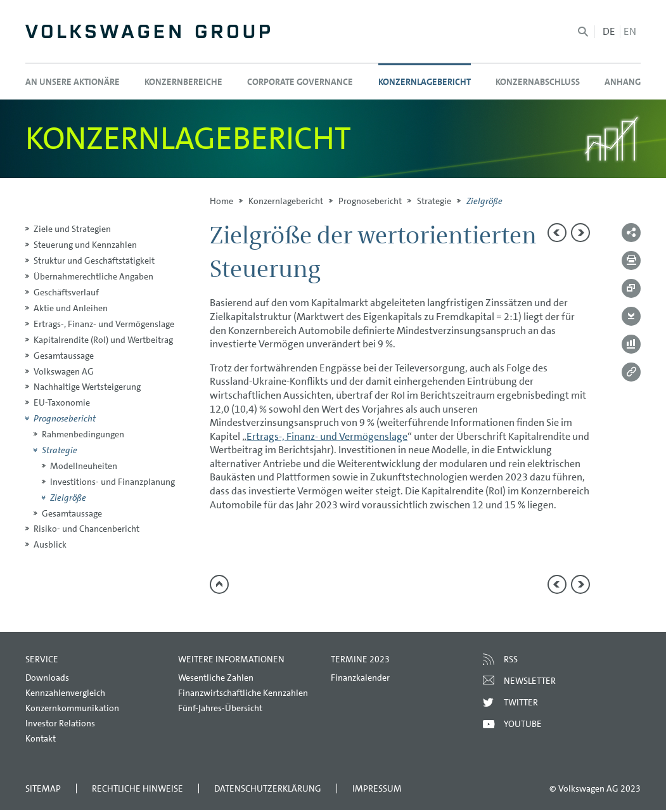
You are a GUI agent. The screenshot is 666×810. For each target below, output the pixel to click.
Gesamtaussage (64, 355)
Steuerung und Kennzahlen (85, 244)
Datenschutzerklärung (267, 788)
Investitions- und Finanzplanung (112, 481)
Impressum (377, 788)
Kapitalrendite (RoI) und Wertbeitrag (103, 339)
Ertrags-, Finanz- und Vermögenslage (104, 324)
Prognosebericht (370, 201)
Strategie (434, 201)
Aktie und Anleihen (71, 308)
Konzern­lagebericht (285, 201)
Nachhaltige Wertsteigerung (87, 386)
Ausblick (50, 544)
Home (221, 201)
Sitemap (43, 788)
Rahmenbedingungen (83, 434)
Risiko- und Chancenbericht (86, 528)
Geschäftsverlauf (66, 292)
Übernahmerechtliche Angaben (93, 276)
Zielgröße (68, 497)
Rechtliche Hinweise (137, 788)
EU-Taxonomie (62, 402)
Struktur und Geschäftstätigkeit (94, 260)
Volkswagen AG (64, 371)
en (630, 31)
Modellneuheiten (83, 466)
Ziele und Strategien (72, 229)
